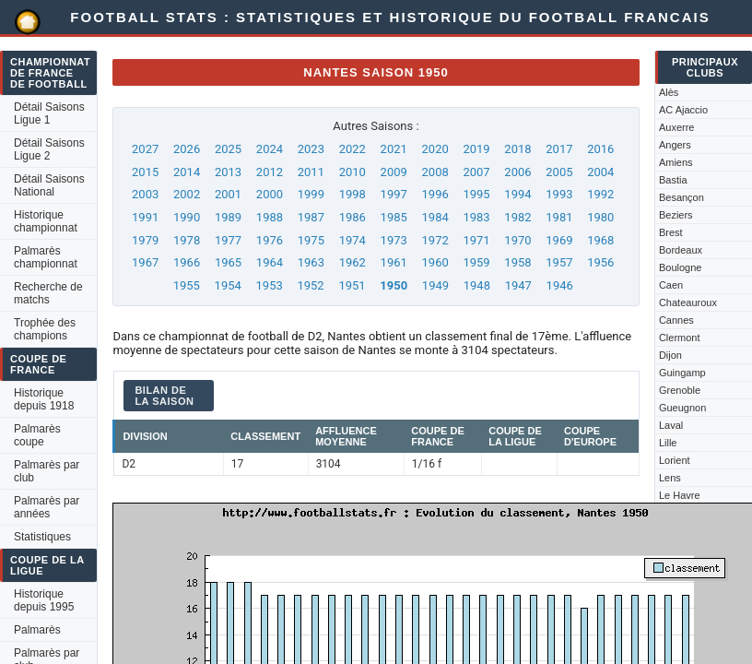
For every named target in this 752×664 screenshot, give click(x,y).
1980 (600, 217)
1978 (186, 240)
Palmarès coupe (37, 435)
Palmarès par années (46, 507)
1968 (600, 240)
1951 (351, 285)
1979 (145, 240)
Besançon (681, 197)
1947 (518, 285)
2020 (435, 149)
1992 (600, 194)
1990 (186, 217)
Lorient (674, 460)
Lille (668, 442)
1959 (476, 262)
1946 (559, 285)
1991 (145, 217)
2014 (186, 172)
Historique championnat (45, 221)
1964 (269, 262)
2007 (476, 172)
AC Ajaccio (683, 109)
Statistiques (42, 536)
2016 (600, 149)
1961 (394, 262)
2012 (269, 172)
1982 (517, 217)
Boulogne (680, 267)
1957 (559, 262)
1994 (517, 194)
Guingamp (682, 372)
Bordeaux (680, 249)
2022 (352, 149)
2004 (600, 172)
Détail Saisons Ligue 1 (49, 113)
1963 (311, 262)
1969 (559, 240)
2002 (186, 194)
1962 (352, 262)
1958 (517, 262)
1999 (311, 194)
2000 (269, 194)
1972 (435, 240)
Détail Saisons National (49, 185)
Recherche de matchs (48, 293)
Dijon (670, 355)
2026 (186, 149)
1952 (310, 285)
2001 (228, 194)
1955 (186, 285)
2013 (228, 172)
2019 (476, 149)
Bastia (673, 179)
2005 (559, 172)
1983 (476, 217)
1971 (476, 240)
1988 (269, 217)
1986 (352, 217)
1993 (559, 194)
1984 (435, 217)
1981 (559, 217)
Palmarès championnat (45, 257)
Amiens (676, 162)
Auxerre (677, 127)
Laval (671, 425)
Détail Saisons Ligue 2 (49, 149)
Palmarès (37, 629)
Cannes (676, 320)
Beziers (676, 214)
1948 (477, 285)
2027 (145, 149)
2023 (311, 149)
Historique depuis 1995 (44, 600)
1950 (393, 285)
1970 (517, 240)
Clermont (679, 337)
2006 (517, 172)
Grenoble (679, 390)
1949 (435, 285)
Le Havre (679, 495)
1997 (394, 194)
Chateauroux (688, 302)
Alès (668, 92)
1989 (228, 217)
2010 (352, 172)
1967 (145, 262)
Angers (675, 144)
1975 (311, 240)
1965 (228, 262)
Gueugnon (682, 407)
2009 (394, 172)
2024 (269, 149)
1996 (435, 194)
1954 (228, 285)
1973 (394, 240)
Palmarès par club (46, 471)
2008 (435, 172)
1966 (186, 262)
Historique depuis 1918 (44, 399)
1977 (228, 240)
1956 (600, 262)
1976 (269, 240)
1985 (394, 217)
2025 (228, 149)
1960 (435, 262)
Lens (670, 477)
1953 (269, 285)
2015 (145, 172)
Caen (671, 284)
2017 (559, 149)
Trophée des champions (45, 329)
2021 (394, 149)
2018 (517, 149)
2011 (311, 172)
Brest (671, 232)
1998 (352, 194)
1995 (476, 194)
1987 (311, 217)
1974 (352, 240)
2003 (145, 194)
